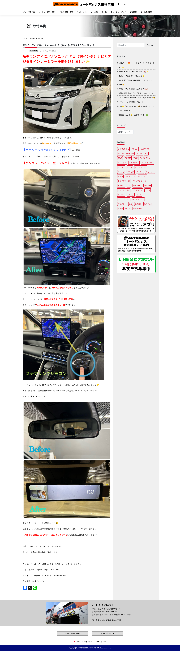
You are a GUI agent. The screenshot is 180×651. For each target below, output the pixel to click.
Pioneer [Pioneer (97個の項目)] (139, 154)
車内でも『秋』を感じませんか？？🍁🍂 (132, 89)
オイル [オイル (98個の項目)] (129, 167)
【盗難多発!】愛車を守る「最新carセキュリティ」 (136, 93)
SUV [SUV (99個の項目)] (146, 154)
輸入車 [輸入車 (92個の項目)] (128, 208)
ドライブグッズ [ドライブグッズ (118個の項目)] (124, 181)
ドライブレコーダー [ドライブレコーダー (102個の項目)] (140, 181)
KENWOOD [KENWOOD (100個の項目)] (145, 149)
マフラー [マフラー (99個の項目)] (121, 195)
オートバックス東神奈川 (83, 6)
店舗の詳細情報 (72, 633)
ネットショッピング (118, 12)
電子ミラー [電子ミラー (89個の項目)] (137, 208)
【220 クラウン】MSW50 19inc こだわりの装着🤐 (136, 98)
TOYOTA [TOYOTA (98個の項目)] (128, 158)
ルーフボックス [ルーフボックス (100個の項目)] (124, 199)
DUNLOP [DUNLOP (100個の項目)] (135, 149)
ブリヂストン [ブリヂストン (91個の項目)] (137, 190)
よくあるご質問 (146, 12)
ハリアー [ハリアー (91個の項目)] (147, 186)
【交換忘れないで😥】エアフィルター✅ (132, 115)
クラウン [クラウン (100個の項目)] (140, 172)
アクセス (124, 4)
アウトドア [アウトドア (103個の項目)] (122, 163)
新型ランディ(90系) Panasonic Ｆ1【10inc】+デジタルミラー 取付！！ (58, 45)
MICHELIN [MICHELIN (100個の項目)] (130, 154)
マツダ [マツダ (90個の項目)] (147, 190)
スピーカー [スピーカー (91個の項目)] (150, 172)
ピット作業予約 (29, 12)
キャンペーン (82, 12)
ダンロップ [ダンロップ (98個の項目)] (142, 176)
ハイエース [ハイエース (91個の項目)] (137, 186)
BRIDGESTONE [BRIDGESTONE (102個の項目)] (123, 149)
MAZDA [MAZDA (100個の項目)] (121, 154)
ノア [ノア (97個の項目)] (129, 186)
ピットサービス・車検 (47, 12)
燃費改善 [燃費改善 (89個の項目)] (138, 204)
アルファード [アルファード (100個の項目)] (134, 163)
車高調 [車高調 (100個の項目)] (120, 208)
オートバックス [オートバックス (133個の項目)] (141, 167)
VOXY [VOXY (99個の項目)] (135, 158)
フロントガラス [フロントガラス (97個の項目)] (124, 190)
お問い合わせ (107, 633)
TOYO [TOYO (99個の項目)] (120, 158)
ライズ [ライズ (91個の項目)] (139, 195)
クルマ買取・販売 (66, 12)
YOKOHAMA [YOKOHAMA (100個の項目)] (145, 158)
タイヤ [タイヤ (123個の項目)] (120, 176)
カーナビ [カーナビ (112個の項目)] (121, 172)
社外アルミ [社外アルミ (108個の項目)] (148, 204)
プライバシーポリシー (84, 642)
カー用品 (94, 12)
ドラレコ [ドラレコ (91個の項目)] (121, 186)
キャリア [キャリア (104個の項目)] (130, 172)
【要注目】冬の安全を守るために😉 (130, 76)
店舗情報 (133, 12)
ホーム (25, 38)
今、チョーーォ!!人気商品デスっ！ (130, 102)
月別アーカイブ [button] (124, 132)
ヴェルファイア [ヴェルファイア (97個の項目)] (138, 199)
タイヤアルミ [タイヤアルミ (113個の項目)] (130, 176)
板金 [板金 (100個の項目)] (130, 204)
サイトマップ (102, 642)
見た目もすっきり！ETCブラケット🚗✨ (132, 72)
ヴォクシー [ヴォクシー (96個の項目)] (122, 204)
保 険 (104, 12)
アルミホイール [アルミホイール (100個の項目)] (148, 163)
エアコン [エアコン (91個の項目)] (121, 167)
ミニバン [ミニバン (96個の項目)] (130, 195)
